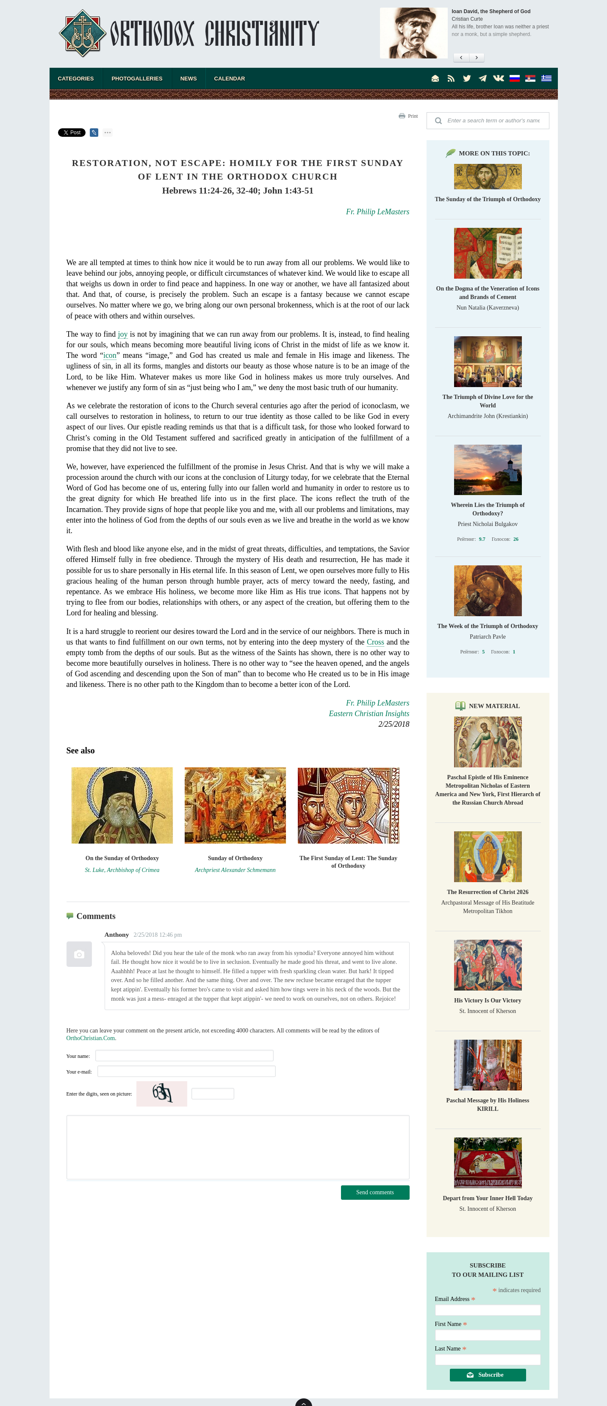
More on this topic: (494, 153)
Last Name (451, 1349)
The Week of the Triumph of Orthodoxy (487, 626)
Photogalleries (136, 78)
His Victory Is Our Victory (487, 1000)
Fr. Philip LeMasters (378, 212)
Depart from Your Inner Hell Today (487, 1198)
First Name (451, 1324)
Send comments (375, 1192)
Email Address (455, 1299)
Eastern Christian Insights (369, 713)
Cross (375, 642)
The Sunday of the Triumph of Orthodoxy (488, 199)
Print (413, 116)
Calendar (229, 78)
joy (123, 334)
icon (109, 355)
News (188, 78)
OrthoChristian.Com (91, 1038)
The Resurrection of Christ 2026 (488, 892)
